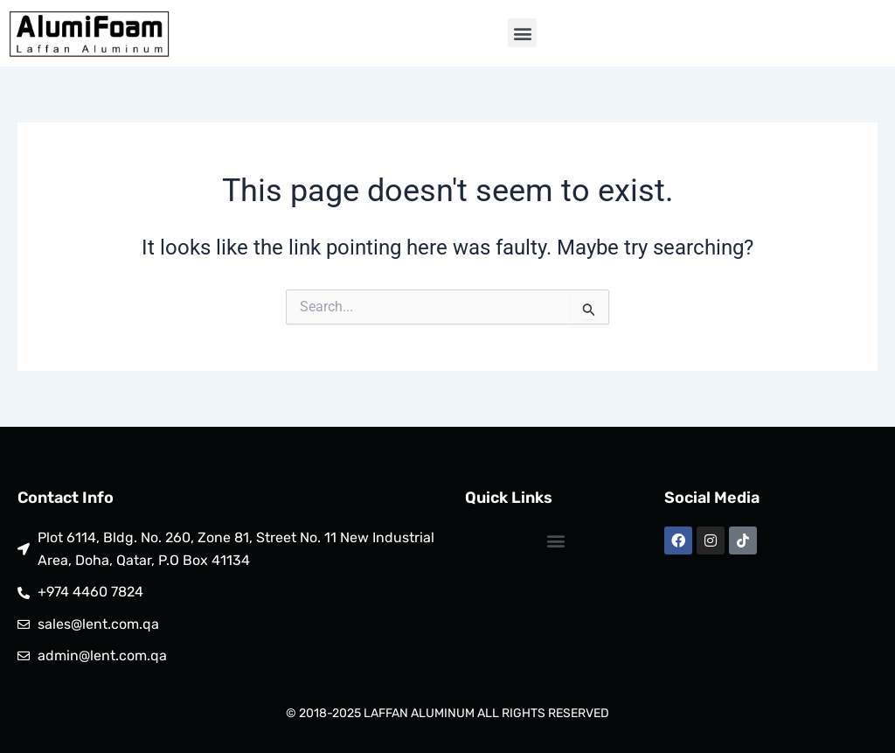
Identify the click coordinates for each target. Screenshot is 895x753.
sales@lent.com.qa (98, 624)
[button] (522, 32)
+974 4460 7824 (90, 591)
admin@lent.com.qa (102, 655)
